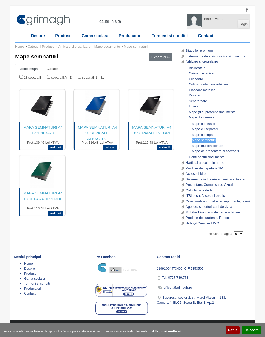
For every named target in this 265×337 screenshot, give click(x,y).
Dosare (194, 95)
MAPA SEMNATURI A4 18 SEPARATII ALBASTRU (97, 132)
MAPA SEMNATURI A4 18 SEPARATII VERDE (43, 196)
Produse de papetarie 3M (204, 168)
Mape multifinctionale (207, 146)
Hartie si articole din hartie (205, 163)
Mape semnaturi (204, 140)
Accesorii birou (196, 174)
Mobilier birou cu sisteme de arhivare (213, 212)
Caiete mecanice (201, 73)
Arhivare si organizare (202, 61)
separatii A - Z (61, 77)
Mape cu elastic (203, 124)
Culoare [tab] (52, 69)
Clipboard (196, 79)
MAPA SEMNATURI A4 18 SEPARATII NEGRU (151, 130)
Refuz (232, 330)
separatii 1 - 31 (93, 77)
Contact (205, 36)
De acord (251, 330)
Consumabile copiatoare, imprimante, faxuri (218, 201)
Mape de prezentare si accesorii (215, 151)
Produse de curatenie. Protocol (208, 218)
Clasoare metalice (202, 90)
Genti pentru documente (206, 157)
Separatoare (198, 101)
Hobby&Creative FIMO (202, 223)
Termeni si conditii (170, 36)
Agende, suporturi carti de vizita (209, 207)
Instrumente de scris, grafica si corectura (216, 56)
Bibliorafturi (197, 68)
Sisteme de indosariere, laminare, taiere (215, 179)
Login (243, 24)
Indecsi (194, 106)
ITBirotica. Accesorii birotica (206, 196)
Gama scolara (95, 36)
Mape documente (201, 117)
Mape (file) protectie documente (212, 112)
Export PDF (160, 57)
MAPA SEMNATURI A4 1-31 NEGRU (43, 130)
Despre (38, 36)
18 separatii (32, 77)
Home (19, 46)
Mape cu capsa (203, 135)
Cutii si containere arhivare (208, 84)
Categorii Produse (41, 46)
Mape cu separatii (205, 129)
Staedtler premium (199, 50)
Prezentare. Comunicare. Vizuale (210, 185)
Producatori (130, 36)
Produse (63, 36)
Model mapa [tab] (28, 69)
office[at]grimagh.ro (177, 287)
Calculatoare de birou (201, 190)
